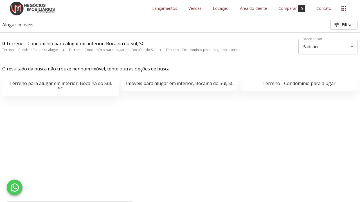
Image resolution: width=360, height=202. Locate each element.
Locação (221, 8)
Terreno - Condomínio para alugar (30, 49)
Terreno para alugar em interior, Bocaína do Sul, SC (60, 86)
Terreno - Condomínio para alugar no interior (203, 49)
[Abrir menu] (343, 8)
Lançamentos (164, 8)
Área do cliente (253, 8)
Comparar (291, 8)
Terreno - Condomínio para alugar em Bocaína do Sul (112, 49)
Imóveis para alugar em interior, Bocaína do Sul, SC (180, 83)
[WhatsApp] (14, 187)
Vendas (195, 8)
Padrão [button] (310, 46)
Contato (323, 8)
